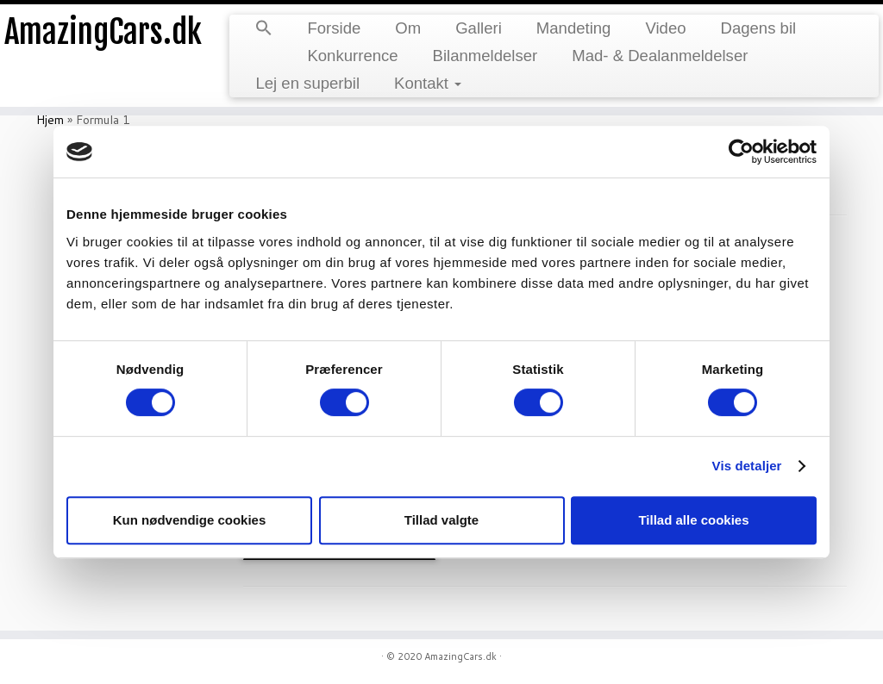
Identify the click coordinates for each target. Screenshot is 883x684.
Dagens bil (759, 28)
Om (408, 28)
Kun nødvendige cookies (189, 520)
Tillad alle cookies (693, 520)
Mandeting (573, 28)
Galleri (478, 28)
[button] (264, 29)
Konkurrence (352, 56)
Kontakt (427, 83)
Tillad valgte (441, 520)
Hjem (50, 119)
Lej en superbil (307, 83)
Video (665, 28)
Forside (333, 28)
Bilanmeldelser (485, 56)
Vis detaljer (747, 465)
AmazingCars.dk (103, 34)
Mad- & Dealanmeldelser (660, 56)
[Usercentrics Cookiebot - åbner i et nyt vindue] (741, 152)
